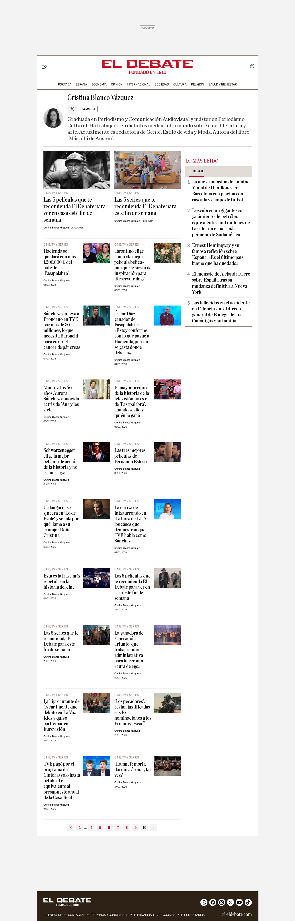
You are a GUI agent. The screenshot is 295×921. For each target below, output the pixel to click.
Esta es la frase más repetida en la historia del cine (61, 582)
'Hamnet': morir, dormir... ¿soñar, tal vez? (132, 770)
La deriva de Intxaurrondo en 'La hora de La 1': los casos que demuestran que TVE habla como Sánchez (130, 524)
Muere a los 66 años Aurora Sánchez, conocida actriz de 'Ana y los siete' (61, 399)
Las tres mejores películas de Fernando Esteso (130, 456)
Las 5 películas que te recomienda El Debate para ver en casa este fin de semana (74, 210)
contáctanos (78, 915)
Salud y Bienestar (223, 84)
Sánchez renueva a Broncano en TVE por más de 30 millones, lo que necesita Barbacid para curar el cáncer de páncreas (61, 330)
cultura (180, 84)
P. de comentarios (191, 915)
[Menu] (44, 67)
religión (197, 84)
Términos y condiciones (109, 915)
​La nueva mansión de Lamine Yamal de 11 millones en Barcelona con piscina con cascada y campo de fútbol (221, 190)
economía (99, 84)
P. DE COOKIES (165, 915)
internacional (138, 84)
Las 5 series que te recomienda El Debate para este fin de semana (145, 206)
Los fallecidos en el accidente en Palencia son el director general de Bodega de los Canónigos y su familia (221, 312)
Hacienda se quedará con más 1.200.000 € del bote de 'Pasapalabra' (59, 262)
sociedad (162, 84)
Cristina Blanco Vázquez (56, 227)
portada (64, 84)
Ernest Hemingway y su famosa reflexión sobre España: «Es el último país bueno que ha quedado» (217, 254)
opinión (117, 84)
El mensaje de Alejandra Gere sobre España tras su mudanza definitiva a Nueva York (221, 283)
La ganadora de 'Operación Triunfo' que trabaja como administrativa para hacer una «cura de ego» (128, 650)
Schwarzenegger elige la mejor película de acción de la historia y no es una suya (60, 461)
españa (81, 84)
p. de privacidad (142, 915)
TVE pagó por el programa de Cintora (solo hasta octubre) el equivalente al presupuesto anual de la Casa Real (61, 781)
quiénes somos (54, 915)
